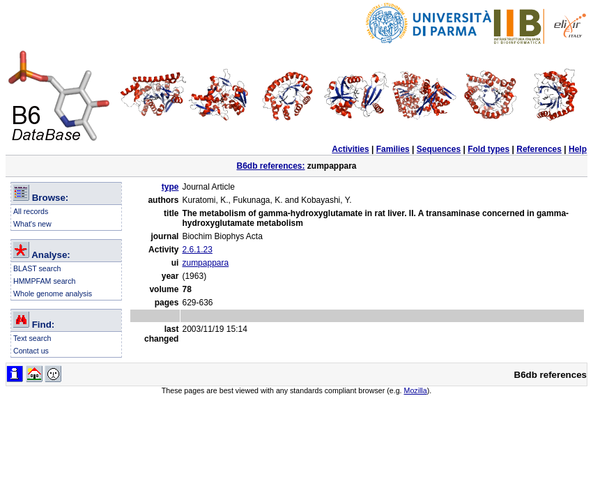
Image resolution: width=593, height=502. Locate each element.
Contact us (31, 351)
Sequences (439, 149)
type (170, 187)
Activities (350, 149)
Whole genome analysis (52, 293)
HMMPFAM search (44, 281)
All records (30, 211)
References (539, 149)
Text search (32, 338)
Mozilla (415, 390)
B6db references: (270, 166)
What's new (32, 224)
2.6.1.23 (197, 249)
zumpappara (205, 263)
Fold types (488, 149)
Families (393, 149)
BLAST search (37, 268)
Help (578, 149)
